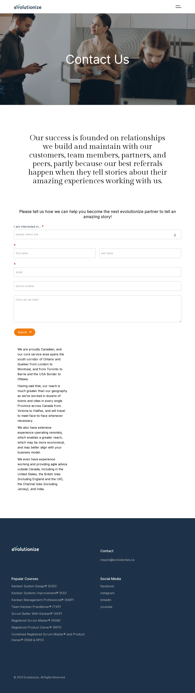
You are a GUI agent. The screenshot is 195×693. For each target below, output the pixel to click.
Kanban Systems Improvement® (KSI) (39, 593)
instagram (107, 593)
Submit (25, 332)
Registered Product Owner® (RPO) (36, 627)
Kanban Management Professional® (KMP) (42, 600)
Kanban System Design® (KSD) (34, 586)
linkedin (105, 600)
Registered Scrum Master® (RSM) (36, 620)
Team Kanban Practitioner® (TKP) (36, 607)
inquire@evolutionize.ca (117, 560)
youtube (106, 607)
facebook (107, 586)
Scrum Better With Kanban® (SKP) (36, 614)
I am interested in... (28, 226)
